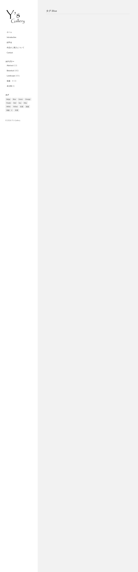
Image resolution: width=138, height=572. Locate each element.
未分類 (9, 86)
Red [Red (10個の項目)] (14, 103)
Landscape (11, 76)
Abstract (10, 65)
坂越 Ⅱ (10, 81)
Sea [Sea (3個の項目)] (20, 103)
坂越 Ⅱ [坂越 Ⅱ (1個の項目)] (9, 110)
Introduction (11, 37)
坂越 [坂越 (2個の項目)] (27, 106)
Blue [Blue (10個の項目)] (14, 99)
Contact (10, 53)
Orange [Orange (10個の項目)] (27, 99)
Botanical (10, 70)
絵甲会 (9, 42)
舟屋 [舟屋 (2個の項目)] (16, 110)
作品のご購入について (15, 47)
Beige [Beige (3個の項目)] (8, 99)
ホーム (9, 32)
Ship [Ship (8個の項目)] (25, 103)
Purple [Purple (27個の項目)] (8, 103)
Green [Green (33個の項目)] (21, 99)
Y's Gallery (16, 120)
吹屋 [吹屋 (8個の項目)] (21, 106)
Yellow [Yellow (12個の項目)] (15, 106)
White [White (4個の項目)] (8, 106)
